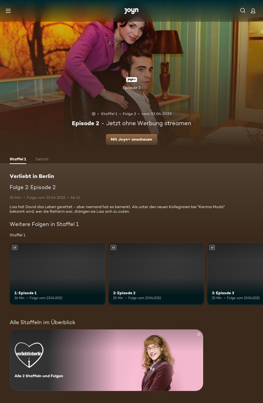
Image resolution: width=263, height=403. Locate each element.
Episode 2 (131, 87)
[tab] (18, 159)
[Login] (253, 11)
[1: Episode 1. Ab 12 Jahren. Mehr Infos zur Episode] (57, 274)
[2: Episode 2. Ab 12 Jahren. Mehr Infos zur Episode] (156, 274)
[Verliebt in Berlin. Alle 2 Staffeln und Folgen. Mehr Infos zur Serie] (106, 360)
